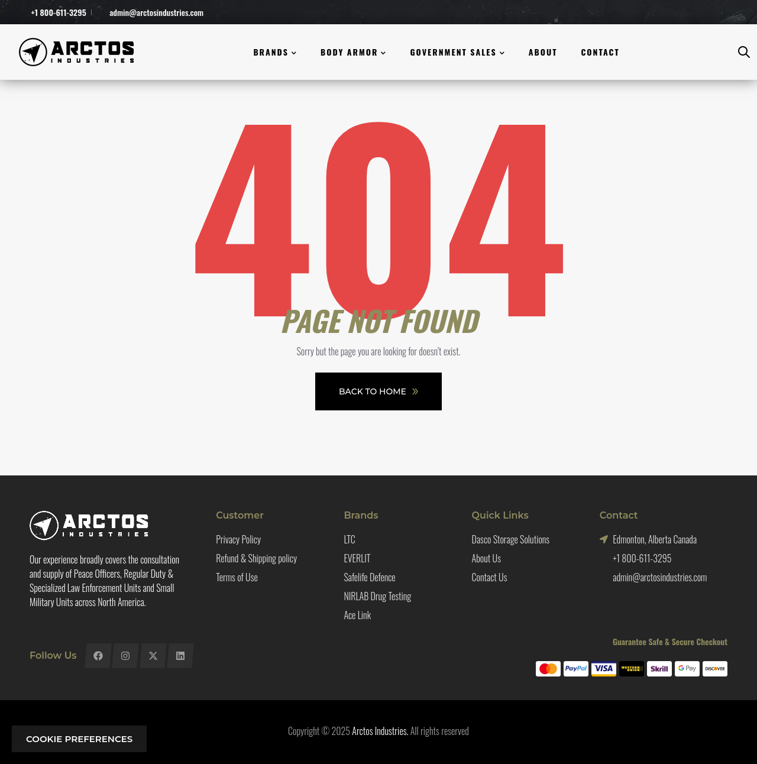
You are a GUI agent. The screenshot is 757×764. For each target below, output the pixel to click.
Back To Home (378, 391)
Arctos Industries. (380, 731)
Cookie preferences (79, 738)
